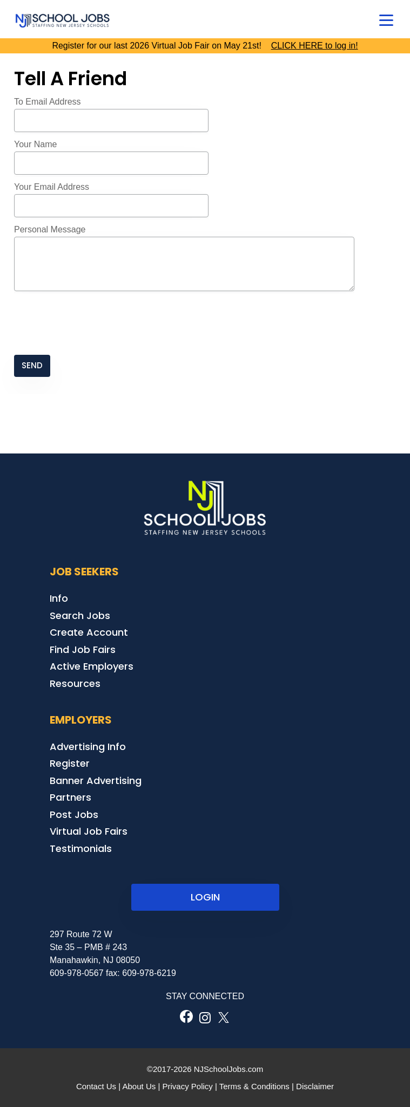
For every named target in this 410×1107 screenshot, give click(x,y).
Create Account (89, 632)
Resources (75, 683)
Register (70, 763)
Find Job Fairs (83, 649)
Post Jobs (74, 814)
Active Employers (91, 666)
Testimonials (81, 848)
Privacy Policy (187, 1086)
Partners (70, 797)
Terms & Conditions (254, 1086)
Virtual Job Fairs (88, 831)
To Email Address (47, 101)
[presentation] (96, 324)
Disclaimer (315, 1086)
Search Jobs (80, 615)
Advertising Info (88, 746)
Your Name (35, 144)
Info (59, 598)
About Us (139, 1086)
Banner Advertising (96, 780)
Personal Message (50, 229)
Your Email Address (51, 186)
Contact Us (96, 1086)
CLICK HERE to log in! (314, 45)
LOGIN (205, 897)
